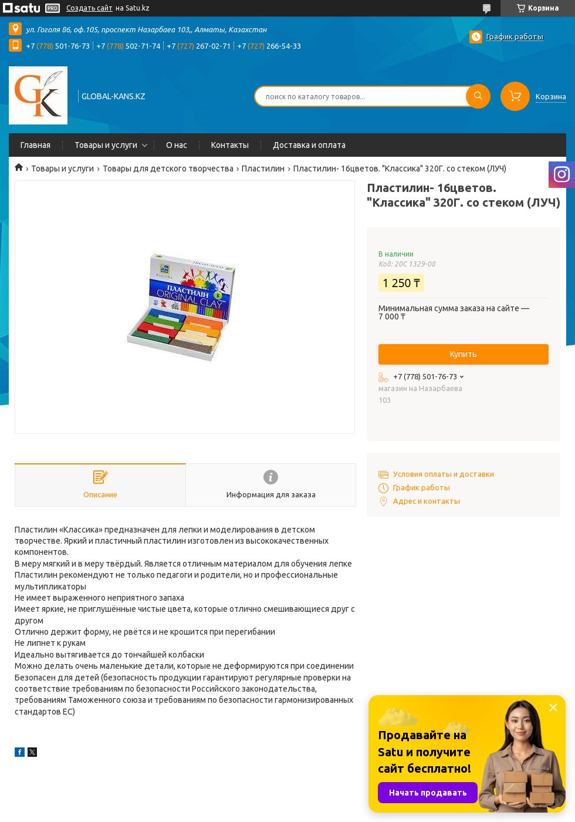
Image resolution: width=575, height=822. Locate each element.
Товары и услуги (106, 145)
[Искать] (478, 96)
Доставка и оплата (309, 145)
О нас (176, 145)
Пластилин (263, 168)
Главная (35, 145)
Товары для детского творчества (168, 168)
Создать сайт (89, 8)
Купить (463, 354)
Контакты (230, 145)
